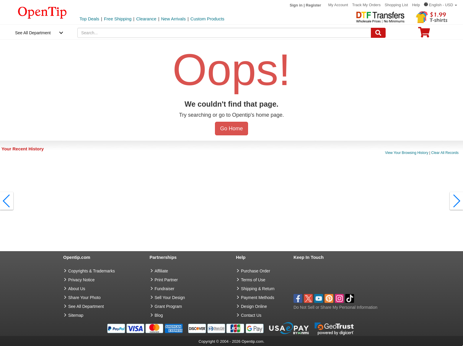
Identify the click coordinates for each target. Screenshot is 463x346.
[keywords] (224, 33)
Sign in (296, 5)
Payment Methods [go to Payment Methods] (257, 297)
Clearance (146, 18)
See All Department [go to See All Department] (86, 306)
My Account (338, 5)
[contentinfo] (42, 12)
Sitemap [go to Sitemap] (75, 315)
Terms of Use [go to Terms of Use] (253, 279)
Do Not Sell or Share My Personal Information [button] (335, 307)
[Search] (378, 33)
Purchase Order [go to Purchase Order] (255, 271)
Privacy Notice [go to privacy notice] (81, 279)
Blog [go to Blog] (159, 315)
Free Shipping (117, 18)
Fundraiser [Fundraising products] (165, 288)
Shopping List (396, 5)
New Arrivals (173, 18)
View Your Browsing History (406, 153)
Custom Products (207, 18)
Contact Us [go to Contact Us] (251, 315)
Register (313, 5)
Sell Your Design (170, 297)
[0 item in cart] (424, 34)
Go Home (231, 128)
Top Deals (89, 18)
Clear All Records (445, 153)
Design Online (254, 306)
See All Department (33, 32)
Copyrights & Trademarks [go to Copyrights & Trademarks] (91, 271)
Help (416, 5)
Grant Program (168, 306)
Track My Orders (366, 5)
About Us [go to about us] (76, 288)
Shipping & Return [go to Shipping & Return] (258, 288)
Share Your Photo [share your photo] (84, 297)
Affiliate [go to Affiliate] (161, 271)
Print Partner (166, 279)
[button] (440, 5)
